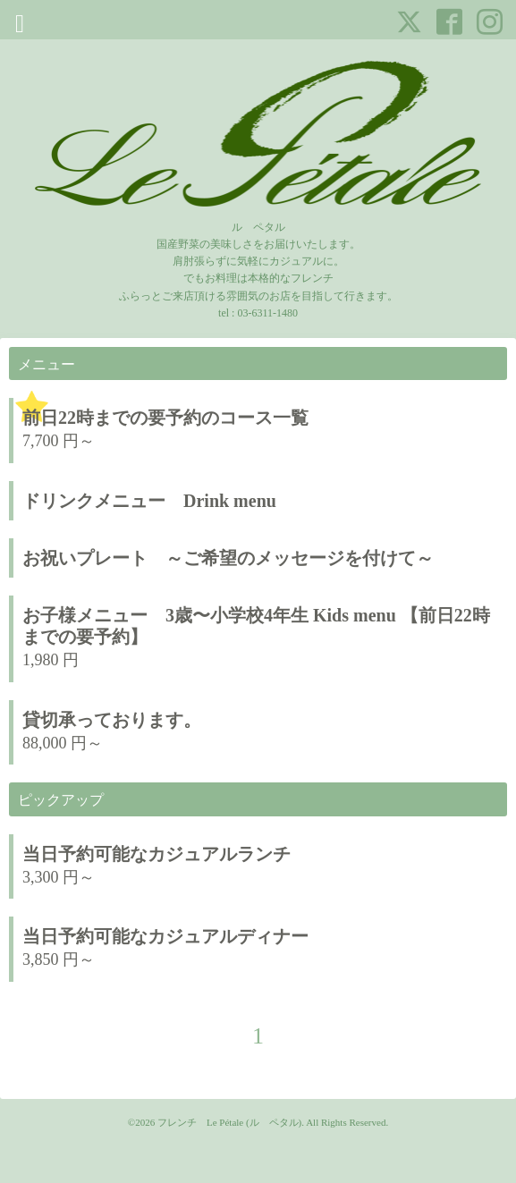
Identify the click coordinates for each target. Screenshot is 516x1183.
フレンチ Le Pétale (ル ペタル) (229, 1122)
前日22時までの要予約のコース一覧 (165, 417)
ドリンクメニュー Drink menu (149, 501)
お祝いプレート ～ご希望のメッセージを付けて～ (228, 558)
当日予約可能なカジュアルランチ (156, 854)
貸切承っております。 (111, 720)
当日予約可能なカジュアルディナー (174, 936)
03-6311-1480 (267, 313)
